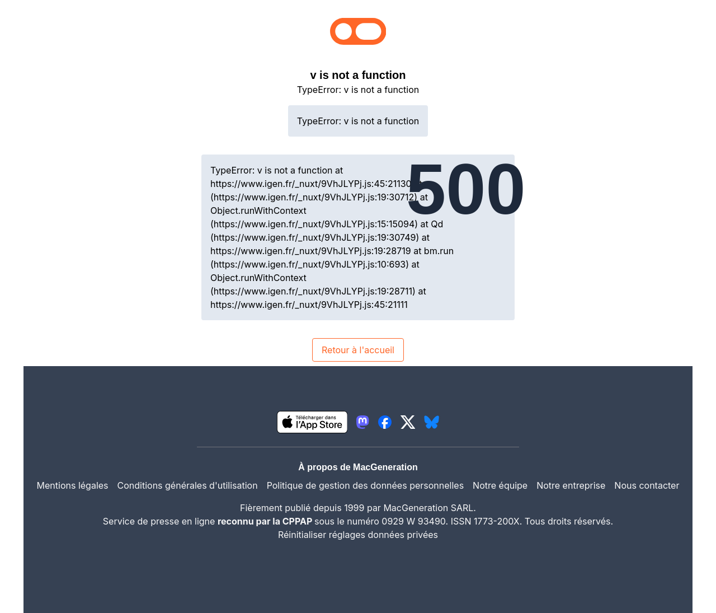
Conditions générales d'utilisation (187, 485)
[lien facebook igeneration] (385, 422)
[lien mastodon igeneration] (362, 422)
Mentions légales (73, 485)
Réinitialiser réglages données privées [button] (358, 534)
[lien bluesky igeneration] (431, 422)
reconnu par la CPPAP (266, 521)
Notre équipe (500, 485)
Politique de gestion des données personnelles (365, 485)
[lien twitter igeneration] (408, 422)
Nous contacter (646, 485)
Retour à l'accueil (358, 349)
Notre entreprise (570, 485)
